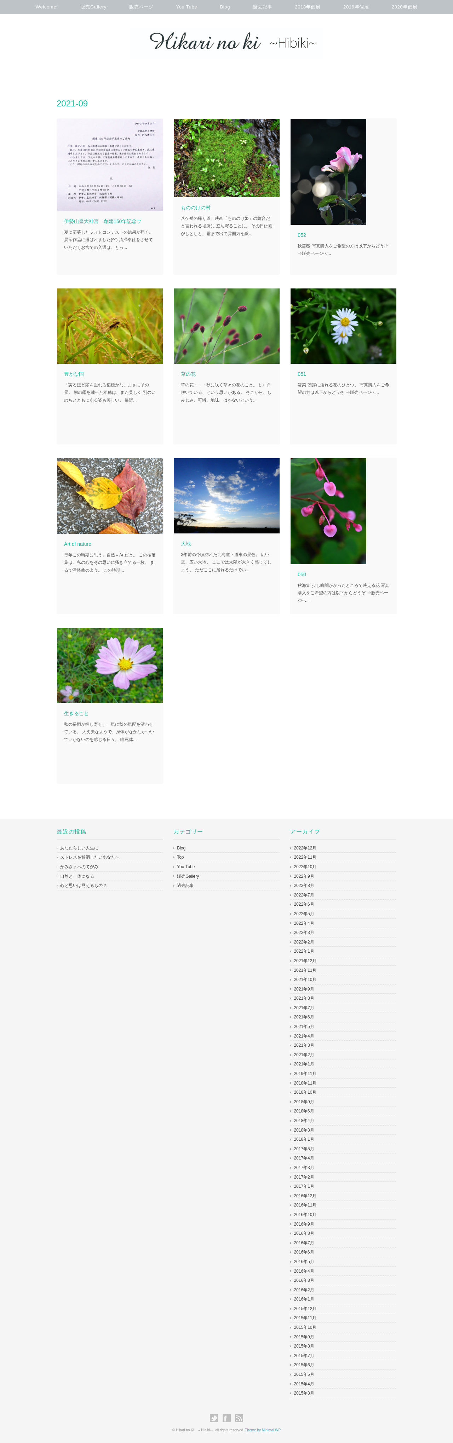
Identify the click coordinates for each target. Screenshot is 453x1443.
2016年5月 (304, 1261)
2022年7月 (304, 895)
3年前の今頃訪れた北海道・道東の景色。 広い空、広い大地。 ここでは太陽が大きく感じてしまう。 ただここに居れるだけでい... (226, 562)
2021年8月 (304, 998)
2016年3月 (304, 1280)
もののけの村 (196, 207)
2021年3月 (304, 1045)
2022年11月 (305, 857)
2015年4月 (304, 1383)
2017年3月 (304, 1167)
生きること (76, 713)
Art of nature (77, 544)
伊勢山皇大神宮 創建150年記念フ (103, 221)
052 (302, 235)
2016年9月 (304, 1224)
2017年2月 (304, 1177)
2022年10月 (305, 866)
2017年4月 (304, 1158)
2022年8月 (304, 885)
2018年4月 (304, 1120)
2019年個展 (356, 7)
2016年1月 (304, 1299)
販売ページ (141, 7)
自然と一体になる (77, 876)
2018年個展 (307, 7)
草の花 (188, 374)
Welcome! (47, 7)
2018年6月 (304, 1111)
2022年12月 (305, 848)
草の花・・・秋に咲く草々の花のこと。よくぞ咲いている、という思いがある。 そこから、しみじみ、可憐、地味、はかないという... (226, 392)
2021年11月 (305, 970)
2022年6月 (304, 904)
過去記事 (262, 7)
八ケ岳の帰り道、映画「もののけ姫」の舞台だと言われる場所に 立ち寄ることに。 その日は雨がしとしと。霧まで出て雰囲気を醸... (227, 226)
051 (302, 374)
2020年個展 (404, 7)
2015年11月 (305, 1317)
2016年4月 (304, 1271)
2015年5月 (304, 1374)
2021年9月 (304, 989)
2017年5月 (304, 1148)
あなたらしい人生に (79, 848)
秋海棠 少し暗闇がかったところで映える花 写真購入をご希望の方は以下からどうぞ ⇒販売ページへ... (343, 593)
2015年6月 (304, 1364)
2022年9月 (304, 876)
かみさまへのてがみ (79, 866)
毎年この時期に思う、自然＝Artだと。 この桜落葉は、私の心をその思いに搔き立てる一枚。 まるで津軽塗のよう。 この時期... (110, 563)
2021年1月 (304, 1064)
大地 (186, 544)
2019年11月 (305, 1073)
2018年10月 (305, 1092)
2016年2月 (304, 1289)
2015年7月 (304, 1355)
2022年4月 (304, 923)
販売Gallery (94, 7)
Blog (225, 7)
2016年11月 (305, 1205)
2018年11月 (305, 1083)
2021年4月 (304, 1036)
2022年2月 (304, 942)
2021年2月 (304, 1054)
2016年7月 (304, 1242)
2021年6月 (304, 1017)
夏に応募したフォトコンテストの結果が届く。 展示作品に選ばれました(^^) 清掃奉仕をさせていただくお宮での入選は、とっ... (108, 240)
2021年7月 (304, 1007)
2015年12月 (305, 1308)
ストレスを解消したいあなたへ (90, 857)
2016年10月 (305, 1214)
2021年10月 (305, 979)
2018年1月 (304, 1139)
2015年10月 (305, 1327)
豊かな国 (74, 374)
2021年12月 (305, 960)
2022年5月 (304, 913)
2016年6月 (304, 1252)
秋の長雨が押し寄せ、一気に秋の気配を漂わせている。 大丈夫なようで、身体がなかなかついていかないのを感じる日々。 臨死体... (109, 732)
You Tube (186, 7)
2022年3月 (304, 932)
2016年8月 (304, 1233)
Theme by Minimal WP (263, 1430)
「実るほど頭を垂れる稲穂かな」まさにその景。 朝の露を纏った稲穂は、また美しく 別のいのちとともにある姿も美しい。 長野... (110, 392)
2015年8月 (304, 1346)
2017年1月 (304, 1186)
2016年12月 (305, 1195)
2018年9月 (304, 1101)
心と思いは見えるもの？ (83, 885)
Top (180, 857)
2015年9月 (304, 1336)
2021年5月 (304, 1026)
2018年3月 (304, 1130)
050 (302, 574)
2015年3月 (304, 1393)
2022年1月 (304, 951)
